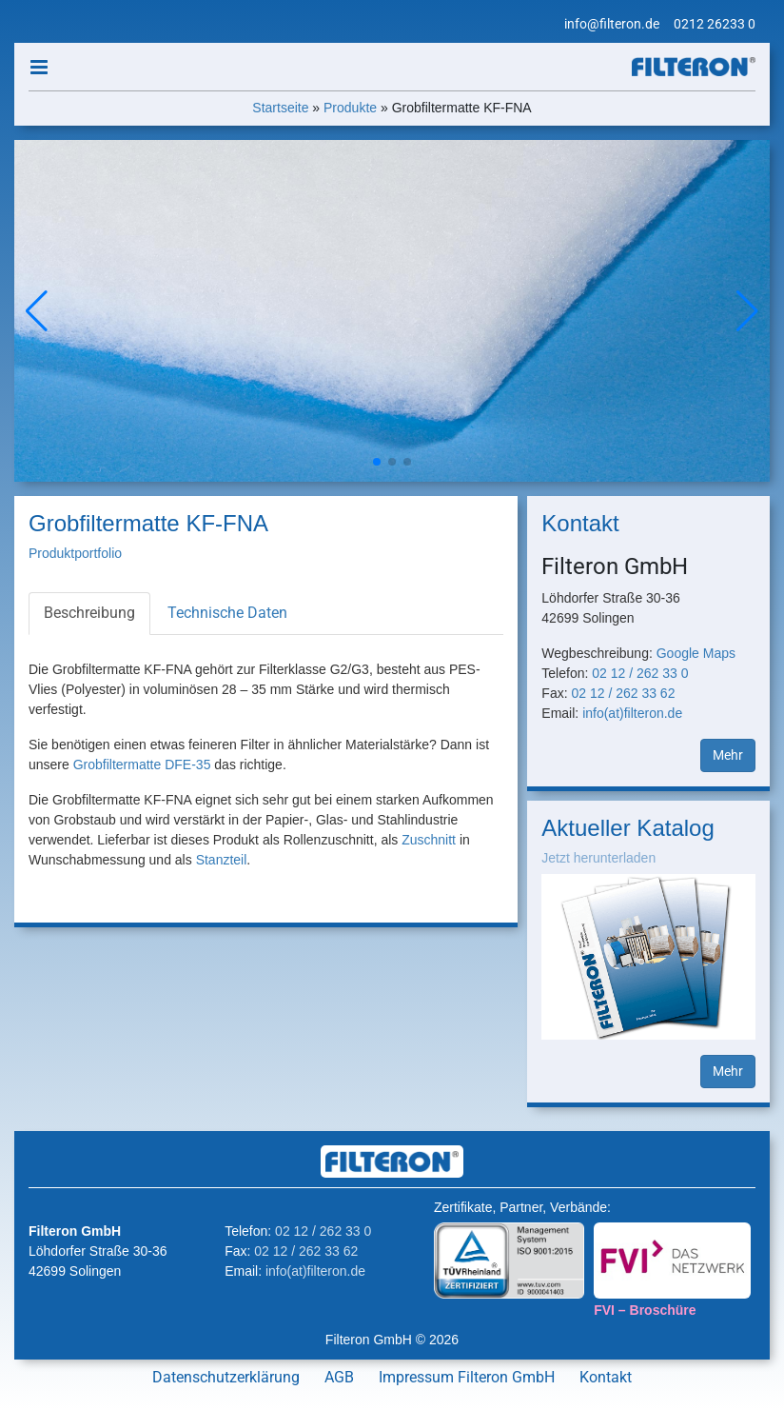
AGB (339, 1377)
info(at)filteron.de (632, 713)
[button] (747, 311)
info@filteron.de (611, 23)
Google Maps (696, 653)
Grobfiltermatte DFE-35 (142, 764)
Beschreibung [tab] (89, 613)
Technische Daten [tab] (227, 613)
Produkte (350, 107)
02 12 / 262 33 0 (640, 673)
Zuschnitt (429, 839)
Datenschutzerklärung (226, 1377)
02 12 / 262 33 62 (623, 693)
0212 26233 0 (714, 23)
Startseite (280, 107)
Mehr (728, 755)
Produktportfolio (75, 553)
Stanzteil (221, 859)
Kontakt (605, 1377)
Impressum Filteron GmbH (467, 1377)
